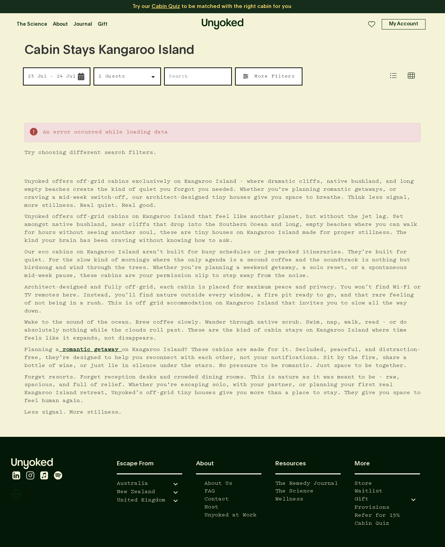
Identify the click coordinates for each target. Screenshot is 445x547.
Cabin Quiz (166, 6)
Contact (216, 499)
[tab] (411, 76)
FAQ (209, 491)
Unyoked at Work (230, 515)
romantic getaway (90, 349)
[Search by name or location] (196, 76)
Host (211, 507)
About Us (218, 483)
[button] (404, 24)
